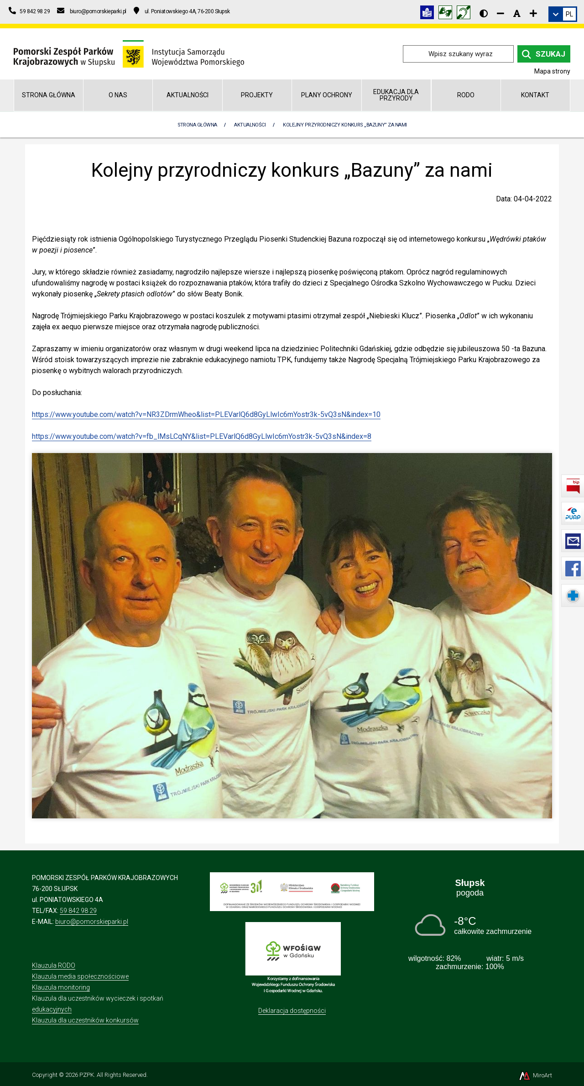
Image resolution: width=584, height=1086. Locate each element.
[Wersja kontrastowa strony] (483, 13)
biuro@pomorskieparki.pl (91, 921)
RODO (465, 95)
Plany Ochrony (326, 95)
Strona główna (48, 95)
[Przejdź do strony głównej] (129, 53)
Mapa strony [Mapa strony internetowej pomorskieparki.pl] (552, 71)
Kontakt (535, 95)
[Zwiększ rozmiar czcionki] (533, 13)
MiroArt (535, 1075)
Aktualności (188, 95)
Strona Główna (197, 125)
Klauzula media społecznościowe (80, 976)
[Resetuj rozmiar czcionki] (517, 13)
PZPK (86, 1074)
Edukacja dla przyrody (396, 94)
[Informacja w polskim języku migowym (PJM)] (466, 14)
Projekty (257, 95)
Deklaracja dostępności (292, 1010)
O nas (118, 95)
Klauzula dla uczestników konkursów (85, 1020)
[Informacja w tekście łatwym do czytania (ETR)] (429, 14)
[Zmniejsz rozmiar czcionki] (500, 13)
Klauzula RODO (53, 965)
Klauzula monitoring (61, 987)
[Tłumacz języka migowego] (447, 14)
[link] (562, 14)
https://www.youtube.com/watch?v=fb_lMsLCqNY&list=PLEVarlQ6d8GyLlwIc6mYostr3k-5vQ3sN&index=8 (201, 436)
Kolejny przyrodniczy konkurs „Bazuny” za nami (345, 125)
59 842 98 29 (78, 910)
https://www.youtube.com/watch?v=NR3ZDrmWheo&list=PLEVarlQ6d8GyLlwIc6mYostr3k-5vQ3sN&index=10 (206, 414)
